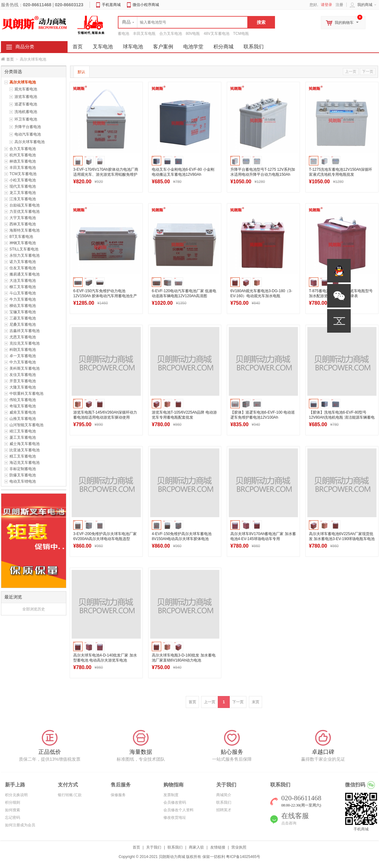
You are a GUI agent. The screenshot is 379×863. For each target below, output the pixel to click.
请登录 (326, 5)
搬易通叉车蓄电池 (24, 274)
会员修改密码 (174, 802)
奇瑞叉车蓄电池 (22, 406)
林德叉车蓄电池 (22, 161)
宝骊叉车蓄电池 (22, 312)
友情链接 (217, 847)
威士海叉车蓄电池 (24, 444)
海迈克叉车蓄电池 (24, 462)
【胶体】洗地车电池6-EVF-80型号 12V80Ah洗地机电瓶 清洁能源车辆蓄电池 (342, 417)
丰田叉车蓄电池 (22, 167)
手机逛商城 (111, 5)
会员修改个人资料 (178, 810)
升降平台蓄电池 (27, 127)
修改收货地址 (174, 817)
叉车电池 (103, 46)
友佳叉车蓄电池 (22, 375)
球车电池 (133, 46)
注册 (339, 5)
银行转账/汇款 (69, 795)
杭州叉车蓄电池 (22, 155)
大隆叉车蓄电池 (22, 387)
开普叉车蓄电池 (22, 381)
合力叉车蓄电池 (22, 149)
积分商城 (223, 46)
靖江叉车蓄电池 (22, 431)
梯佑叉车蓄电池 (22, 305)
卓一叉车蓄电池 (22, 356)
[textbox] (182, 22)
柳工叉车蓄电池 (22, 287)
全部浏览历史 (33, 609)
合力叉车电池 (170, 33)
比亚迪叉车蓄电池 (24, 450)
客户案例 (163, 46)
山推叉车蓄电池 (22, 418)
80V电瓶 (193, 33)
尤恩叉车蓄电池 (22, 337)
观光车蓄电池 (25, 89)
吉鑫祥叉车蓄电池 (24, 331)
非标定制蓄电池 (22, 469)
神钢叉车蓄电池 (22, 243)
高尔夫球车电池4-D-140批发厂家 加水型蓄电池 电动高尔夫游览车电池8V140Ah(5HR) (105, 660)
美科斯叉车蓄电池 (24, 368)
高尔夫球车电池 (22, 82)
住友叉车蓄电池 (22, 268)
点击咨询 (288, 823)
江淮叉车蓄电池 (22, 199)
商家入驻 (196, 847)
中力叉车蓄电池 (22, 362)
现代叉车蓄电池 (22, 186)
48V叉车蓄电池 (216, 33)
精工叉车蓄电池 (22, 456)
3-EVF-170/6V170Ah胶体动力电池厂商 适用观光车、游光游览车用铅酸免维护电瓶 (105, 174)
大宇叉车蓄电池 (22, 218)
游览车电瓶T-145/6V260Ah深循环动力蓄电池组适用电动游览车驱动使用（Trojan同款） (105, 417)
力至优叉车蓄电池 (24, 211)
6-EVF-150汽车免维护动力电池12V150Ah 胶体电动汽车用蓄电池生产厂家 (105, 296)
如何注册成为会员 (20, 825)
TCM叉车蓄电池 (22, 174)
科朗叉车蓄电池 (22, 349)
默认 (81, 72)
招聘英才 (223, 810)
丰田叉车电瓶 (144, 33)
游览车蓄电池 (25, 96)
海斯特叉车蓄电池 (24, 230)
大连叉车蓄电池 (22, 280)
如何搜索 (12, 810)
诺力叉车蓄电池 (22, 262)
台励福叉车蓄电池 (24, 205)
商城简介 (223, 795)
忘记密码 (12, 817)
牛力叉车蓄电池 (22, 299)
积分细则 (12, 802)
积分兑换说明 (16, 795)
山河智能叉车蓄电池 (26, 425)
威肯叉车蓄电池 (22, 412)
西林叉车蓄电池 (22, 224)
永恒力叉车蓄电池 (24, 255)
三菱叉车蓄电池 (22, 318)
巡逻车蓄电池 (25, 104)
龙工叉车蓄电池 (22, 192)
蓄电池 (123, 33)
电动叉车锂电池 (22, 481)
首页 (10, 59)
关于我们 (153, 847)
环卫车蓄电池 (25, 119)
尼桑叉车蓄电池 (22, 324)
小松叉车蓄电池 (22, 180)
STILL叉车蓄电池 (23, 249)
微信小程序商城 (146, 5)
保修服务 (118, 795)
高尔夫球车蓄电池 (29, 142)
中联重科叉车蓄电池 (26, 393)
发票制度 (171, 795)
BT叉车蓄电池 (21, 236)
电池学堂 (193, 46)
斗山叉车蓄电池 (22, 293)
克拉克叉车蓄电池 (24, 343)
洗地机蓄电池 (25, 112)
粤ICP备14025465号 (243, 857)
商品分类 (24, 46)
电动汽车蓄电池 (27, 134)
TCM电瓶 (241, 33)
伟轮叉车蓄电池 (22, 400)
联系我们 (254, 46)
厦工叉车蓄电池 (22, 437)
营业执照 (238, 847)
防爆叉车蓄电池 (22, 475)
